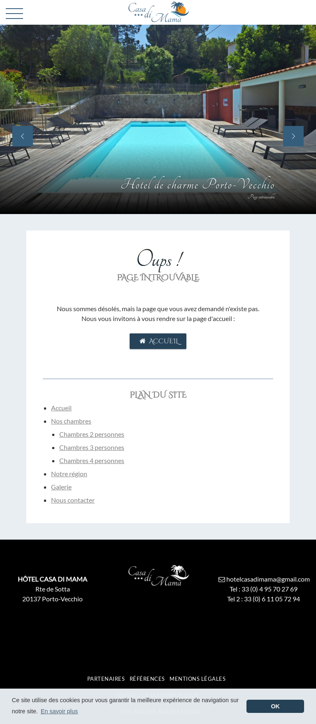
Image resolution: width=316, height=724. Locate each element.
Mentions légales (197, 678)
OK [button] (275, 706)
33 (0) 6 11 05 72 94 (272, 599)
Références (147, 678)
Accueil (158, 341)
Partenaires (106, 678)
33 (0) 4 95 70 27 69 (269, 589)
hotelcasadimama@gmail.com (263, 579)
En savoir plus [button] (59, 711)
